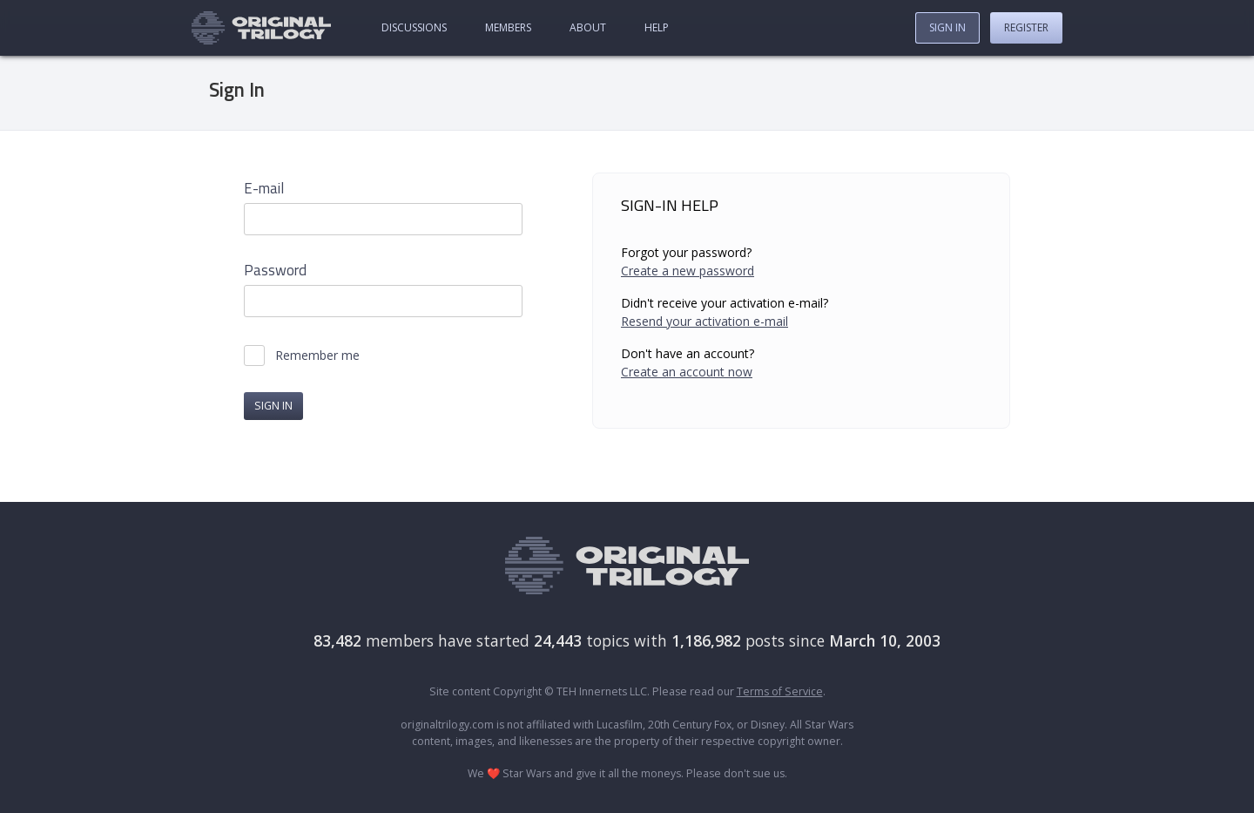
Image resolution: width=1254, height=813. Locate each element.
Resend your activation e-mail (704, 321)
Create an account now (686, 371)
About (588, 27)
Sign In (947, 27)
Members (508, 27)
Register (1026, 27)
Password (275, 270)
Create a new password (687, 270)
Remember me (317, 355)
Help (656, 27)
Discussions (414, 27)
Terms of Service (780, 691)
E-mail (264, 188)
